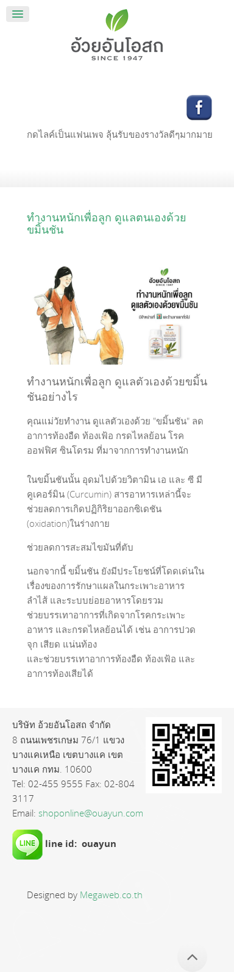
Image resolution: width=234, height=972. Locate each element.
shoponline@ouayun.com (90, 813)
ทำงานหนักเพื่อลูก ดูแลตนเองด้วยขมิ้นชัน (106, 223)
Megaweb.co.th (111, 894)
